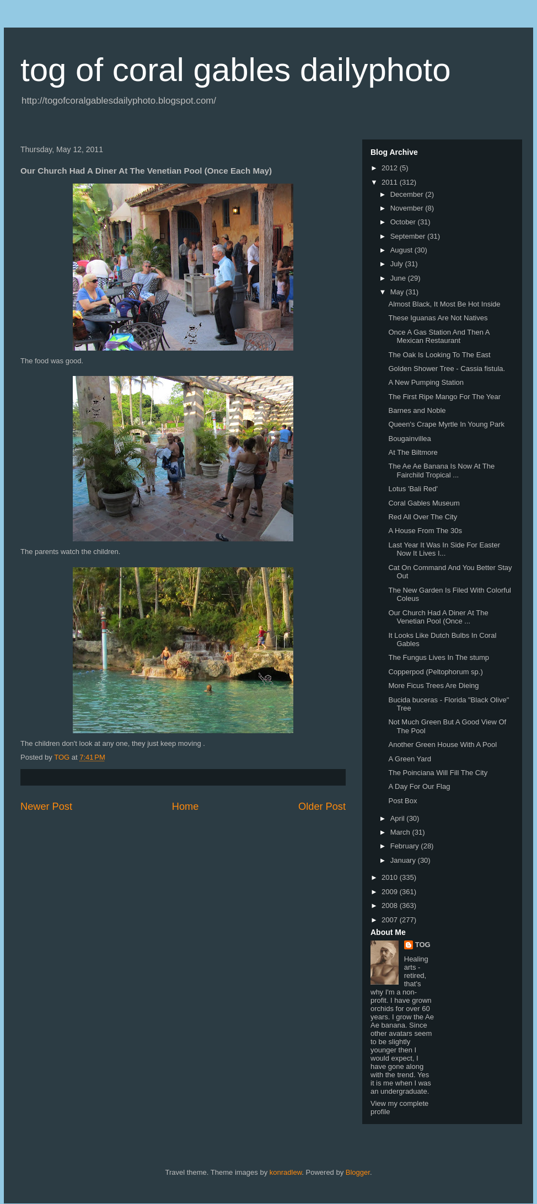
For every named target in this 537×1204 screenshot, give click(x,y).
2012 (391, 168)
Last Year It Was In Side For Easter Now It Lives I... (444, 549)
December (408, 194)
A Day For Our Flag (419, 786)
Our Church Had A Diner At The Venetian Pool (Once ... (438, 617)
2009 (391, 892)
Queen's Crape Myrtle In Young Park (446, 424)
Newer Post (46, 806)
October (404, 222)
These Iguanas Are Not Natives (437, 318)
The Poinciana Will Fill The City (437, 772)
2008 (391, 905)
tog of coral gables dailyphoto (235, 69)
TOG (423, 944)
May (398, 292)
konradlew (286, 1172)
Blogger (358, 1172)
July (397, 264)
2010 (391, 877)
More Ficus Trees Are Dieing (433, 685)
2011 (391, 182)
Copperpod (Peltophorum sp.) (435, 672)
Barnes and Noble (416, 410)
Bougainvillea (409, 438)
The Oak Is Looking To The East (439, 355)
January (404, 860)
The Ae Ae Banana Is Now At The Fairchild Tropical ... (441, 470)
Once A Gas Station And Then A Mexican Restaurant (438, 336)
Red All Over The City (422, 517)
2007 (391, 920)
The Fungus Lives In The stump (438, 657)
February (405, 846)
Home (185, 806)
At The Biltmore (412, 452)
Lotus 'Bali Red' (413, 489)
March (401, 832)
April (398, 818)
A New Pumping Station (426, 382)
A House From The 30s (424, 530)
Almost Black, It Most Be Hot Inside (444, 304)
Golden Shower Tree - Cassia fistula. (446, 368)
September (408, 236)
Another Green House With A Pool (442, 744)
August (402, 250)
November (408, 208)
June (399, 278)
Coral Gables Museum (423, 503)
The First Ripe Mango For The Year (444, 397)
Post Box (402, 801)
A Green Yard (409, 759)
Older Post (322, 806)
